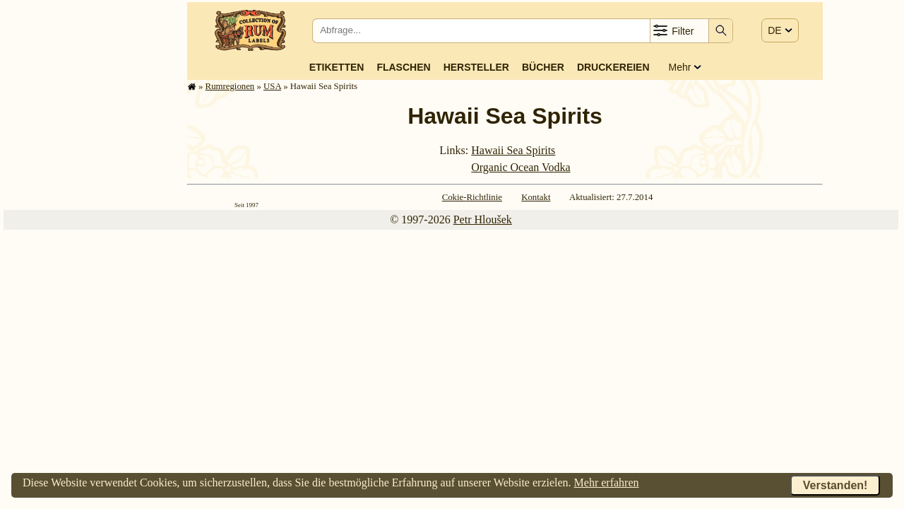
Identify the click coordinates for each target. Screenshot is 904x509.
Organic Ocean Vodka (520, 167)
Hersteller (476, 67)
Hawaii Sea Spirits (513, 150)
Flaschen (403, 67)
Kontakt (535, 197)
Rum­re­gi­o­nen (230, 86)
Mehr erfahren (606, 482)
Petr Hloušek (482, 219)
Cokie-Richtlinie (472, 197)
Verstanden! (835, 485)
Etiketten (336, 67)
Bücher (543, 67)
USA (272, 86)
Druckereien (613, 67)
